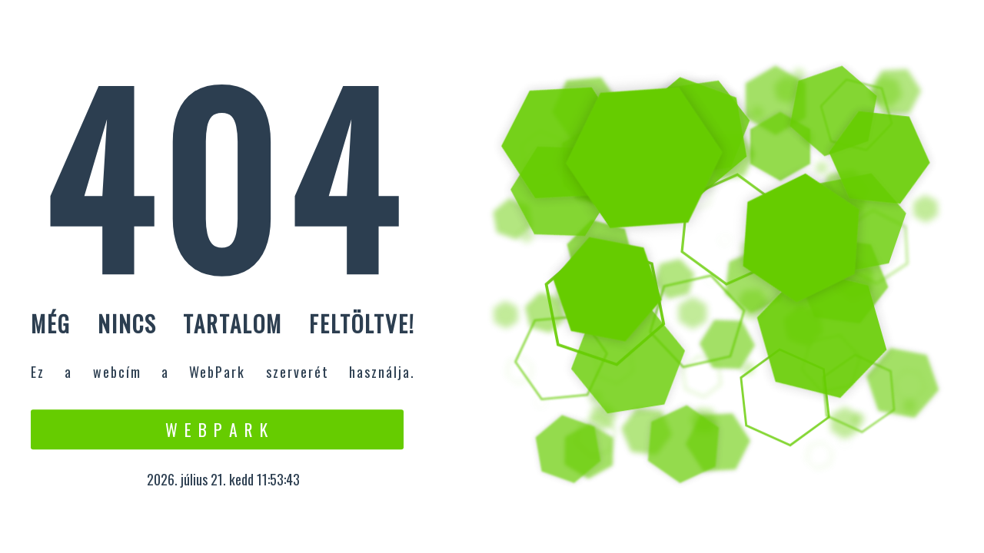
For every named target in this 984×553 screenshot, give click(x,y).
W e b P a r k (217, 429)
